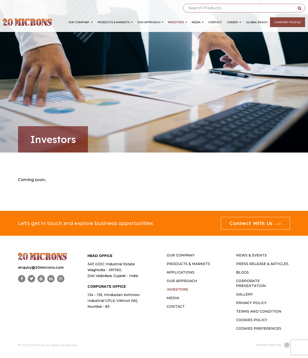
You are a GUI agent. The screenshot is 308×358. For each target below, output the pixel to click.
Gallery (244, 294)
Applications (180, 272)
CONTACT (176, 306)
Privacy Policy (251, 303)
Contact (215, 22)
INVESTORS (177, 289)
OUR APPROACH (182, 281)
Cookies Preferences (258, 328)
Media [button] (197, 22)
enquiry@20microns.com (41, 267)
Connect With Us (255, 223)
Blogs (242, 272)
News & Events (251, 255)
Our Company (78, 22)
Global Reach (257, 22)
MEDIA (173, 298)
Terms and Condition (258, 311)
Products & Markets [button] (115, 22)
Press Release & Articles (262, 264)
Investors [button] (177, 22)
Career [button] (234, 22)
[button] (92, 22)
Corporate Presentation (251, 283)
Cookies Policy (251, 320)
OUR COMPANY (181, 255)
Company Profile (287, 22)
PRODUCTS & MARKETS (188, 264)
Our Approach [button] (150, 22)
